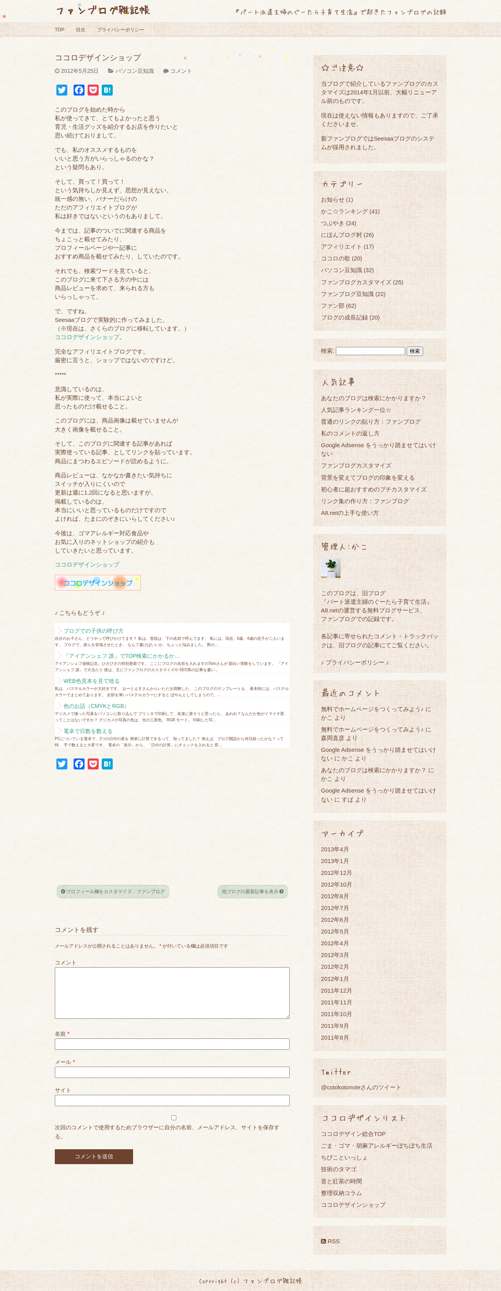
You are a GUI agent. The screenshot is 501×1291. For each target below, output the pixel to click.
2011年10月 (336, 1014)
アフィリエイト (341, 246)
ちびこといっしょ (344, 1157)
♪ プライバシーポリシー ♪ (355, 662)
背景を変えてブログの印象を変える (368, 477)
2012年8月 (335, 896)
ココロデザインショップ (87, 337)
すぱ (347, 799)
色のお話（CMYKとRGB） (96, 706)
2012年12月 (336, 872)
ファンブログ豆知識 (347, 294)
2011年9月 (335, 1025)
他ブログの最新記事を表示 (252, 891)
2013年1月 (335, 861)
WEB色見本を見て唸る (91, 681)
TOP (59, 30)
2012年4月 (335, 943)
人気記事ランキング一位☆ (356, 409)
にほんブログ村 (341, 234)
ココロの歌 (335, 258)
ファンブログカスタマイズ (356, 282)
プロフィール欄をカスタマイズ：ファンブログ (113, 891)
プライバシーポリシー (120, 30)
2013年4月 (335, 849)
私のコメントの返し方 (350, 433)
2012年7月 (335, 908)
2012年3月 (335, 955)
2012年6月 (335, 919)
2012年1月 (335, 978)
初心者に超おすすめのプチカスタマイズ (374, 489)
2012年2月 (335, 966)
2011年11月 (336, 1002)
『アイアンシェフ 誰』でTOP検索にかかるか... (121, 656)
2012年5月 (335, 931)
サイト (63, 1099)
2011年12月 (336, 990)
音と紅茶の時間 (341, 1181)
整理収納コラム (341, 1193)
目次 (80, 30)
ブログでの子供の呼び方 (93, 631)
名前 (62, 1043)
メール (65, 1071)
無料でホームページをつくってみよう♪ (372, 709)
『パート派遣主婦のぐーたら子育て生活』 (377, 601)
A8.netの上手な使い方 (350, 512)
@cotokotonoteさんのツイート (361, 1087)
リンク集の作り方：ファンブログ (365, 501)
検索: (327, 351)
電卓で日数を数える (88, 731)
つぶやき (332, 223)
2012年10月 (336, 884)
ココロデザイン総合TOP (353, 1133)
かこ (347, 758)
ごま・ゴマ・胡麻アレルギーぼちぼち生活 (377, 1145)
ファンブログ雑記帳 (102, 9)
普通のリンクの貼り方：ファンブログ (371, 421)
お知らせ (332, 199)
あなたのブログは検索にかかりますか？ (374, 398)
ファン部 (332, 305)
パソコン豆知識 (134, 71)
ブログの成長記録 (344, 317)
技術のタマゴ (338, 1169)
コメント (181, 71)
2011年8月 (335, 1037)
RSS (330, 1241)
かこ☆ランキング (344, 211)
